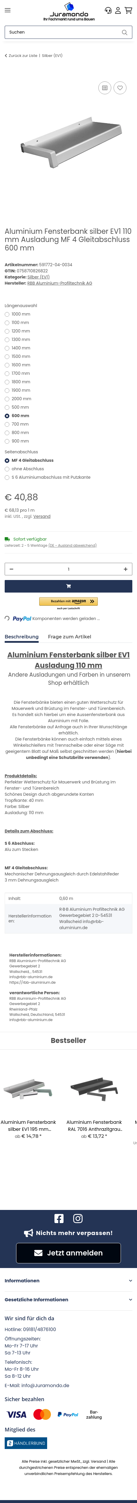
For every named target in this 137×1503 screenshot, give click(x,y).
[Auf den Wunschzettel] (120, 87)
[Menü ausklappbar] (8, 10)
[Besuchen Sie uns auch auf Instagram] (78, 1218)
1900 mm (21, 390)
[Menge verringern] (11, 569)
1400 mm (21, 348)
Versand (42, 516)
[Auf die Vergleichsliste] (104, 87)
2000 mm (21, 399)
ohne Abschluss (28, 469)
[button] (108, 10)
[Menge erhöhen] (125, 569)
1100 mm (20, 322)
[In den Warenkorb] (9, 73)
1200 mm (21, 331)
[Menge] (68, 569)
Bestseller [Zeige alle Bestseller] (68, 1041)
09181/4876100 (39, 1329)
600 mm (20, 416)
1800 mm (21, 382)
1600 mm (21, 365)
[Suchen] (61, 32)
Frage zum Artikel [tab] (69, 637)
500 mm (20, 407)
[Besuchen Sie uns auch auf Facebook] (59, 1218)
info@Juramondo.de (45, 1385)
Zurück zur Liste (23, 55)
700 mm (20, 424)
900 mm (20, 441)
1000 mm (21, 314)
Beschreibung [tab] (22, 637)
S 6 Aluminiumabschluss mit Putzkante (51, 477)
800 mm (20, 433)
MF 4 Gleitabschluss (33, 460)
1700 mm (21, 373)
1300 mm (21, 339)
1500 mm (21, 356)
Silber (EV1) (39, 277)
